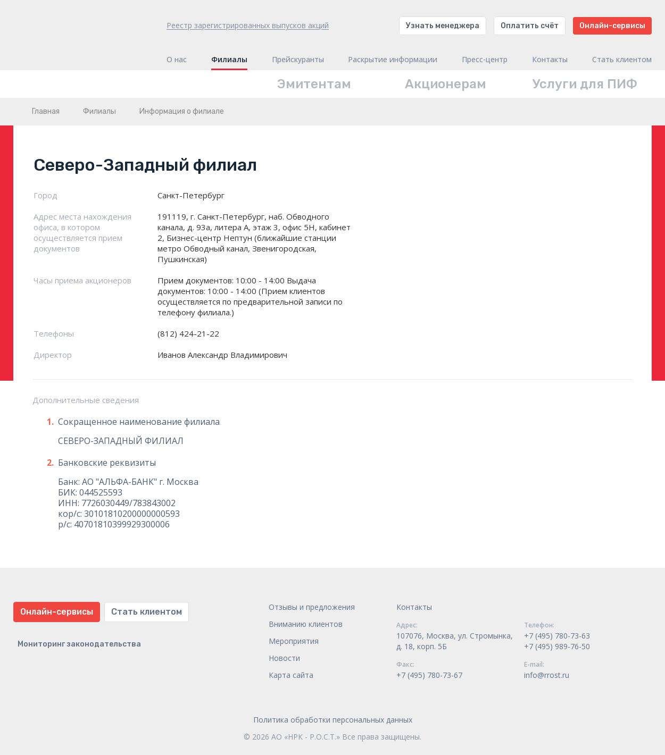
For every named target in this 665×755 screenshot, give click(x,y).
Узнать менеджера (442, 25)
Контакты (550, 59)
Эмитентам (314, 84)
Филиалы (229, 59)
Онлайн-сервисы (612, 25)
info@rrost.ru (546, 675)
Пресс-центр (485, 59)
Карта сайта (291, 675)
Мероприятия (294, 641)
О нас (177, 59)
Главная (46, 111)
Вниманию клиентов (306, 624)
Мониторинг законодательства (79, 644)
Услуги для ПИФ (585, 84)
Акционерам (445, 84)
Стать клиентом (622, 59)
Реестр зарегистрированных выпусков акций (248, 25)
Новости (284, 658)
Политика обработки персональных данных (332, 720)
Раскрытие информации (392, 59)
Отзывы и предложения (312, 607)
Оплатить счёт (530, 25)
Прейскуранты (298, 59)
